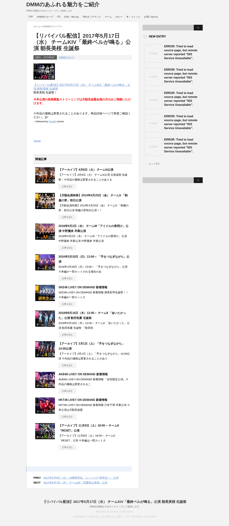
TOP (30, 16)
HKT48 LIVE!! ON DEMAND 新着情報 (83, 399)
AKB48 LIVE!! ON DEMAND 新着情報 (83, 374)
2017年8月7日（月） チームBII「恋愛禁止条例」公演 (75, 482)
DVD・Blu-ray (71, 16)
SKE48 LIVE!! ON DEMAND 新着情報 (83, 287)
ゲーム (108, 16)
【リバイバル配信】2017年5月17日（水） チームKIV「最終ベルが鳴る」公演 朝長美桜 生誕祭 (114, 502)
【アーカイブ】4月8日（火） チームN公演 (86, 169)
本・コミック (133, 16)
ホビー (119, 16)
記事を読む (67, 186)
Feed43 (52, 121)
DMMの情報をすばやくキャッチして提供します (114, 506)
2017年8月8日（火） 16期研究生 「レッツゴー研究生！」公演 (80, 477)
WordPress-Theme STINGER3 (114, 511)
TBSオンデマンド (91, 16)
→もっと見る (153, 163)
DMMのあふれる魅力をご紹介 (62, 4)
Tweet (37, 140)
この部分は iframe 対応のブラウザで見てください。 (157, 238)
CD (58, 16)
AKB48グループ (45, 16)
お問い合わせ (151, 16)
